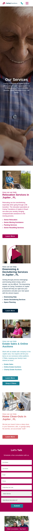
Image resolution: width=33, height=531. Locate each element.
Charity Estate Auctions (13, 369)
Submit (17, 506)
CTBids (5, 358)
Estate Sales (8, 364)
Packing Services (10, 225)
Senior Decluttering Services (14, 299)
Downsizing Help (10, 297)
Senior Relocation (10, 220)
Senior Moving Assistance (13, 222)
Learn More (10, 236)
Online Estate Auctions (12, 367)
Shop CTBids (11, 383)
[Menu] (27, 3)
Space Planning (10, 302)
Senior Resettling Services (14, 228)
